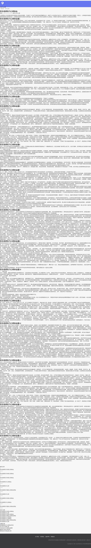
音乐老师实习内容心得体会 (7, 469)
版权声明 (47, 536)
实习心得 (3, 7)
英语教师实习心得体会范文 (7, 525)
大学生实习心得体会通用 (6, 528)
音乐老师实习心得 (4, 486)
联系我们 (42, 536)
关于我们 (37, 536)
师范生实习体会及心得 (5, 531)
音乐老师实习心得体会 (5, 481)
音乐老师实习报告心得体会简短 (8, 490)
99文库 (2, 8)
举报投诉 (53, 536)
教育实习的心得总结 (5, 529)
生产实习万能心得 (4, 526)
